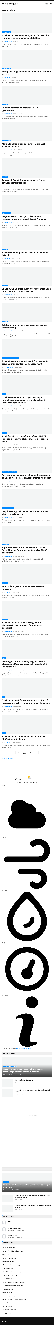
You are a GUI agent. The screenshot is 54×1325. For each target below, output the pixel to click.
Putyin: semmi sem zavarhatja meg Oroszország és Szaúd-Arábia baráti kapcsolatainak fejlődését (26, 476)
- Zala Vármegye (7, 1313)
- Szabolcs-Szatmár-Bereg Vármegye (14, 1299)
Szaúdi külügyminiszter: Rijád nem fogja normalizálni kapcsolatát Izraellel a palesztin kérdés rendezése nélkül (24, 400)
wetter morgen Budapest (24, 1048)
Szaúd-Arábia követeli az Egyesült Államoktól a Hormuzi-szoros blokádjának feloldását (25, 36)
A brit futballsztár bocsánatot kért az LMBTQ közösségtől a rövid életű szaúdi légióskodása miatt (25, 439)
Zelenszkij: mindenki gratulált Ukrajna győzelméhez (21, 109)
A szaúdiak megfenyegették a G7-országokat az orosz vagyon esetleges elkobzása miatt (26, 362)
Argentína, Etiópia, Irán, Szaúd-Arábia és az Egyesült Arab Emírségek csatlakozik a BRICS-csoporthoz (25, 550)
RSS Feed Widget (33, 1115)
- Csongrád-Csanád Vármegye (11, 1265)
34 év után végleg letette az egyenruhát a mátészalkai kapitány (32, 1091)
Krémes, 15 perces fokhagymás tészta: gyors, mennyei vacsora (33, 1206)
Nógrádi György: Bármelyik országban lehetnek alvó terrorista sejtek (25, 512)
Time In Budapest (7, 758)
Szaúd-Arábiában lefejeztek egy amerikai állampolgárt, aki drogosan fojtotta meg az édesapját (23, 625)
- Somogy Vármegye (8, 1296)
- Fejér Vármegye (7, 1268)
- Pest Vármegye (7, 1292)
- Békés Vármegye (8, 1261)
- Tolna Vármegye (7, 1303)
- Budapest (5, 1254)
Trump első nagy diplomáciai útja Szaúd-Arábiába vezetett (26, 72)
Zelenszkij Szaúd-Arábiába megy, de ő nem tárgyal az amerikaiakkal (23, 181)
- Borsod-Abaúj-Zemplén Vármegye (13, 1251)
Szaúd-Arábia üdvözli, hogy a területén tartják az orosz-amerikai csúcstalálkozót (26, 290)
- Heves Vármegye (8, 1278)
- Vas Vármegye (7, 1306)
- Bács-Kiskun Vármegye (10, 1258)
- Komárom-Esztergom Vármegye (12, 1285)
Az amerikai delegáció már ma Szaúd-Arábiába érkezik (25, 253)
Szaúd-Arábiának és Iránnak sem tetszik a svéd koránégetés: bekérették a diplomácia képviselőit (26, 701)
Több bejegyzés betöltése (26, 753)
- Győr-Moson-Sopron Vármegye (12, 1272)
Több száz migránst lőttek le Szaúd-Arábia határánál (23, 587)
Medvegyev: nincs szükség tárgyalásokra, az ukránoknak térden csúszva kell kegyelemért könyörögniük (24, 664)
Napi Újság (11, 3)
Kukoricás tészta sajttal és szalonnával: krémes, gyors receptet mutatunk (32, 1196)
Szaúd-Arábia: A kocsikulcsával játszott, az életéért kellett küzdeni (23, 737)
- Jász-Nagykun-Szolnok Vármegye (13, 1282)
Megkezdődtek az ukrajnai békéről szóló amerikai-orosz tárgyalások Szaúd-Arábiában (24, 217)
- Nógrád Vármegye (8, 1289)
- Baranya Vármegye (8, 1247)
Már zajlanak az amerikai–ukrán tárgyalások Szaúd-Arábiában (23, 145)
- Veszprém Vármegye (9, 1310)
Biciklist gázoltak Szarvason (24, 1080)
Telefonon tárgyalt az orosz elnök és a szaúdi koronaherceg (24, 326)
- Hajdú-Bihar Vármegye (9, 1275)
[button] (2, 3)
